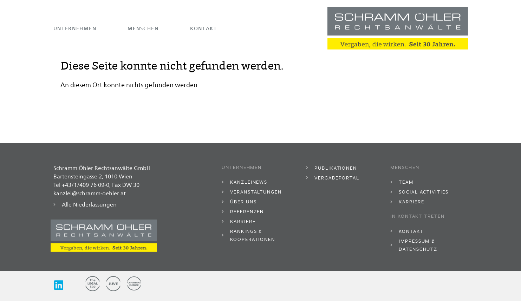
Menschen (143, 28)
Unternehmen (75, 28)
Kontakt (203, 28)
